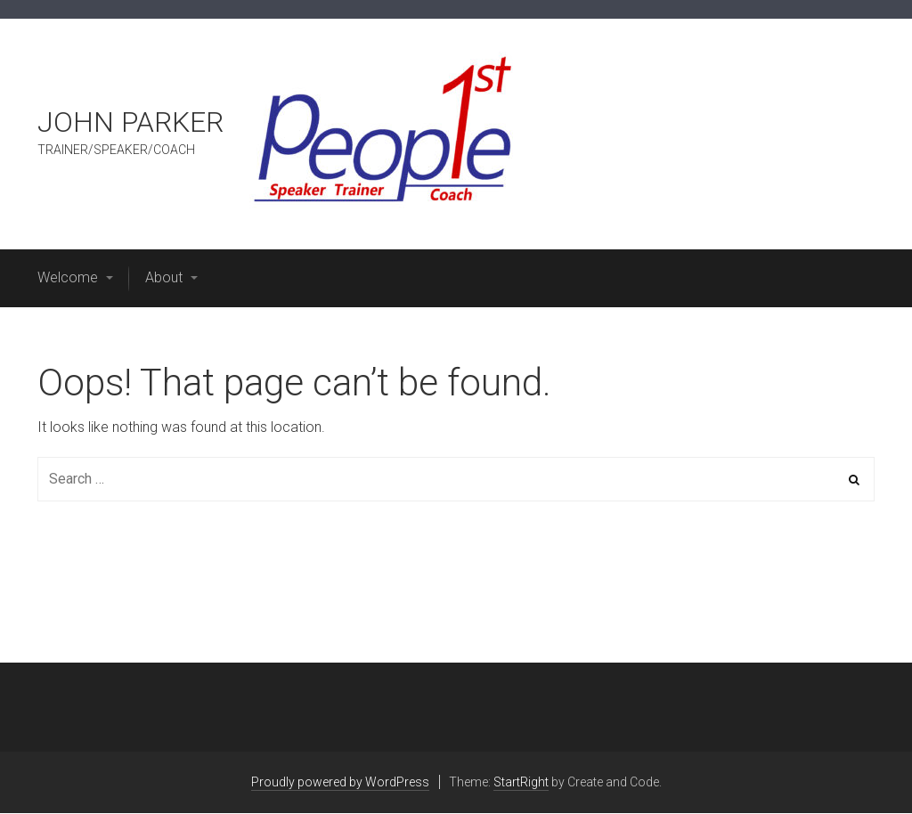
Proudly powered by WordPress (340, 782)
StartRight (521, 782)
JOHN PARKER (130, 122)
